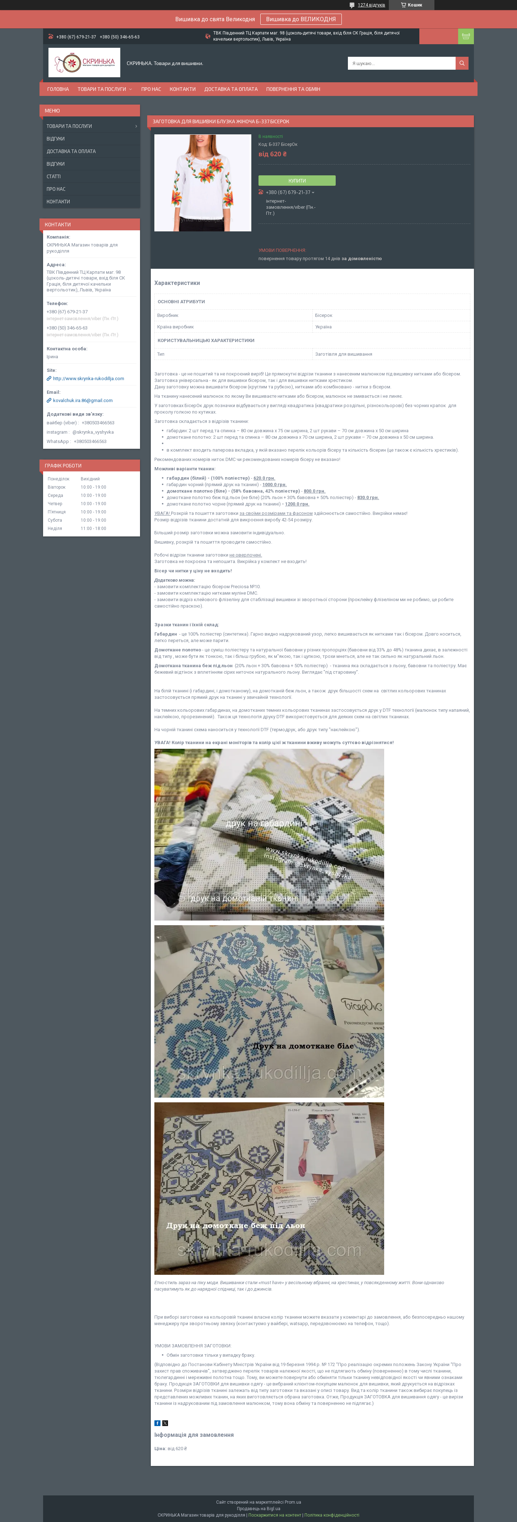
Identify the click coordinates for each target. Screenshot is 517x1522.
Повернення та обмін (293, 89)
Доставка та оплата (231, 89)
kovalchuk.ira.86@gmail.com (83, 400)
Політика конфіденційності (331, 1515)
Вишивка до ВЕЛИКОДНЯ (301, 19)
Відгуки (56, 139)
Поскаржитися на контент (274, 1515)
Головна (58, 89)
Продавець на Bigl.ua (258, 1508)
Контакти (183, 89)
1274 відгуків (371, 5)
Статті (54, 176)
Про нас (151, 89)
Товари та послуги (102, 89)
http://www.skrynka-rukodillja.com (88, 378)
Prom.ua (293, 1502)
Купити (297, 181)
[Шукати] (462, 63)
